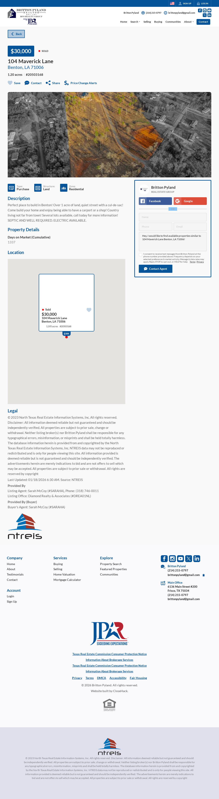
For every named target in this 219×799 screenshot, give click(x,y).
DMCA (101, 678)
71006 (37, 67)
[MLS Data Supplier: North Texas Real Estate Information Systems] (109, 746)
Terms (192, 262)
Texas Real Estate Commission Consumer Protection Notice (110, 654)
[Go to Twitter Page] (205, 15)
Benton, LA (19, 67)
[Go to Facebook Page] (200, 10)
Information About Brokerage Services (109, 660)
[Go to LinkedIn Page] (209, 15)
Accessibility (118, 678)
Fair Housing (138, 678)
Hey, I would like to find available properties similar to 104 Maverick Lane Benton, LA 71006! (173, 241)
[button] (155, 269)
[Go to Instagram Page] (205, 10)
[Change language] (172, 3)
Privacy (200, 262)
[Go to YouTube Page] (209, 10)
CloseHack (120, 691)
